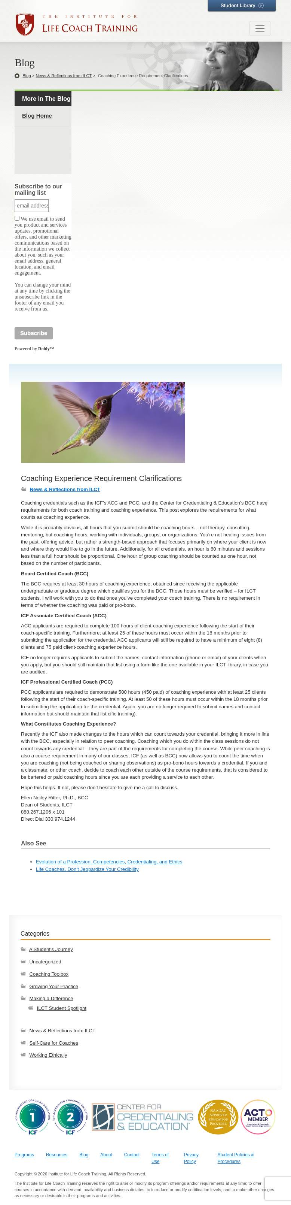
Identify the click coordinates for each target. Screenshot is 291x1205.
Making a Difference (51, 998)
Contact (132, 1154)
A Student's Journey (51, 949)
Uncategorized (45, 962)
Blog (26, 75)
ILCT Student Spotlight (61, 1008)
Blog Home (37, 115)
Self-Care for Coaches (54, 1043)
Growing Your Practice (54, 986)
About (106, 1154)
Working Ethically (48, 1055)
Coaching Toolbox (49, 974)
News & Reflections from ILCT (64, 75)
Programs (24, 1154)
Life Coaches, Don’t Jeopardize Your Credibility (87, 869)
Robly (44, 348)
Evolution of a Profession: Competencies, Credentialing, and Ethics (109, 862)
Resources (56, 1154)
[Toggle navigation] (259, 28)
